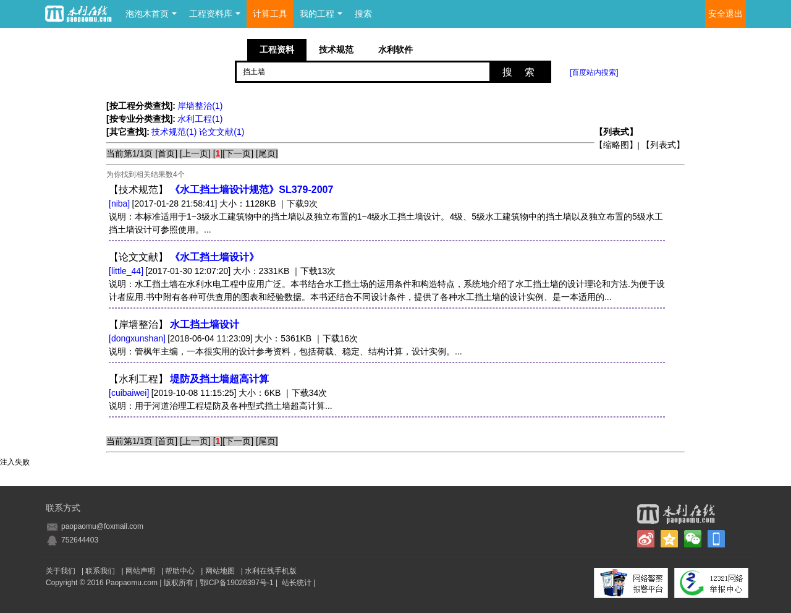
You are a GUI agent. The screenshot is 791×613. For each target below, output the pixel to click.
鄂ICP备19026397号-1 (237, 582)
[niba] (119, 203)
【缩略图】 (616, 145)
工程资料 (277, 49)
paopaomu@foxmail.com (102, 526)
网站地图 (220, 571)
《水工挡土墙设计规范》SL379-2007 (251, 189)
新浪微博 (645, 538)
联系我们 (100, 571)
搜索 (363, 14)
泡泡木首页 (151, 14)
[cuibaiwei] (129, 393)
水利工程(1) (199, 119)
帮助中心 (180, 571)
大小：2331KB (261, 271)
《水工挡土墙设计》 (214, 257)
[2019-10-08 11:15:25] (194, 393)
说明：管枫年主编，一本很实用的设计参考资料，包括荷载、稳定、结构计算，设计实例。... (285, 351)
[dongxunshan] (137, 338)
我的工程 (321, 14)
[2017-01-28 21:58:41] (175, 203)
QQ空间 (669, 538)
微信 (692, 538)
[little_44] (126, 271)
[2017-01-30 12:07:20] (188, 271)
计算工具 (270, 14)
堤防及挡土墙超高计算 (219, 379)
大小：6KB (260, 393)
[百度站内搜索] (594, 72)
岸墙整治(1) (199, 106)
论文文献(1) (221, 132)
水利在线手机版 (271, 571)
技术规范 (336, 49)
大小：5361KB (283, 338)
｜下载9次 (298, 203)
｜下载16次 (336, 338)
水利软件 (395, 49)
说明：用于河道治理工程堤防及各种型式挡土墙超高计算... (220, 406)
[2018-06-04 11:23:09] (210, 338)
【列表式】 (663, 145)
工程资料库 (214, 14)
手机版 (716, 538)
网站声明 (140, 571)
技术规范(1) (175, 132)
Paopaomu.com (132, 582)
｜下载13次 (314, 271)
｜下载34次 (305, 393)
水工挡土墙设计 (204, 324)
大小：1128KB (247, 203)
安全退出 (725, 14)
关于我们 (60, 571)
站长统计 (296, 582)
